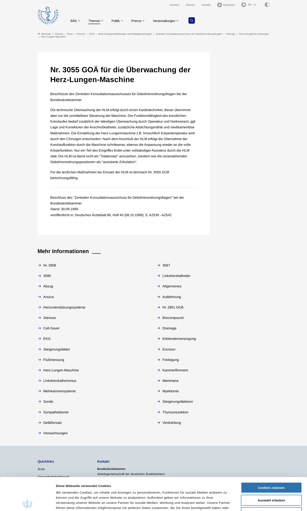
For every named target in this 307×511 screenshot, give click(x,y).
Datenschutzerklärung (133, 485)
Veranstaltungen (168, 20)
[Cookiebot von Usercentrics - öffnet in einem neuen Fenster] (27, 502)
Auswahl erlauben (271, 467)
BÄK (73, 20)
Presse (139, 20)
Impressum (164, 485)
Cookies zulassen (271, 455)
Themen (95, 20)
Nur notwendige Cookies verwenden (271, 481)
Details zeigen (227, 502)
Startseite (44, 33)
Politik (117, 20)
